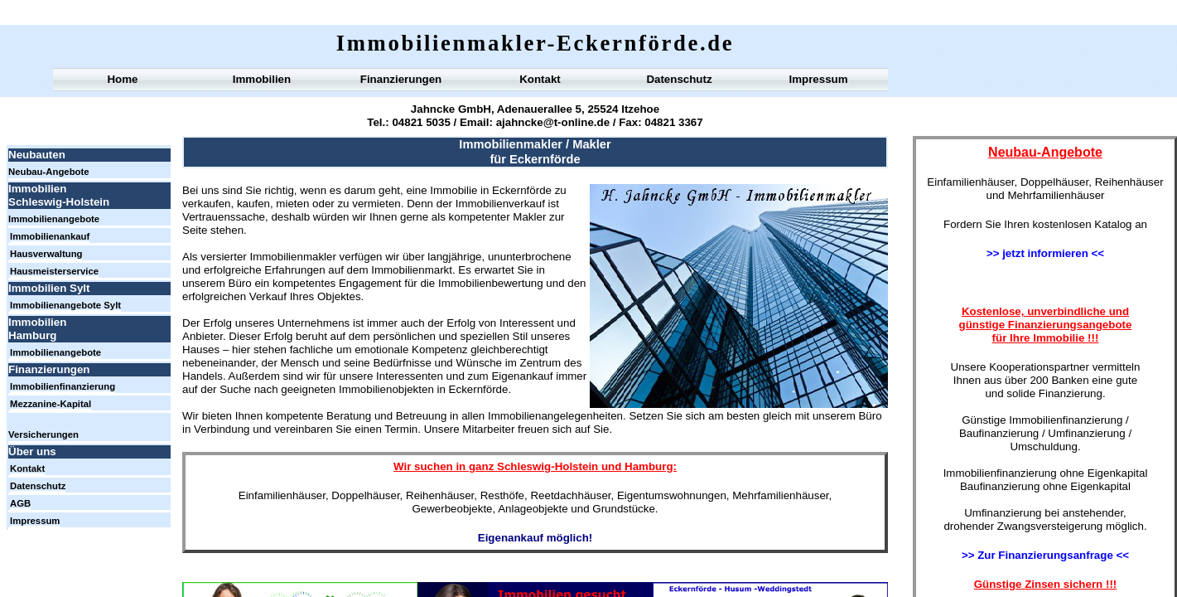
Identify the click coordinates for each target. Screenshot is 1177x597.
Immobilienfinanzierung (62, 386)
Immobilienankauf (49, 236)
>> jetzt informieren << (1045, 253)
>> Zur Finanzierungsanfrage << (1045, 555)
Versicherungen (43, 434)
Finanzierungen (400, 79)
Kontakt (540, 79)
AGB (20, 503)
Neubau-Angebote (48, 172)
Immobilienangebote (53, 219)
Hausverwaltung (46, 254)
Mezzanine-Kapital (50, 404)
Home (122, 79)
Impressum (818, 79)
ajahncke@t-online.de (553, 122)
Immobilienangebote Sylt (65, 305)
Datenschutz (679, 79)
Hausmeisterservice (54, 271)
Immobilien (262, 79)
